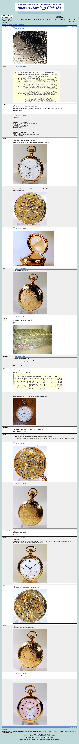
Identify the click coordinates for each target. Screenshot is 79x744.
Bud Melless (5, 104)
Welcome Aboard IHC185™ (7, 19)
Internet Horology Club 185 (19, 19)
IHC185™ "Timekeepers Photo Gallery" (67, 19)
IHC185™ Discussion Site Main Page (33, 19)
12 (76, 21)
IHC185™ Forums (54, 12)
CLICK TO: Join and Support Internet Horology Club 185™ (38, 13)
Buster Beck (5, 316)
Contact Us (31, 734)
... (75, 21)
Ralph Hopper (5, 356)
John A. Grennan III (6, 530)
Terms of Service (47, 734)
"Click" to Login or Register (71, 26)
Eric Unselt (5, 66)
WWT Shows (24, 12)
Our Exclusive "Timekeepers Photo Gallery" (50, 19)
